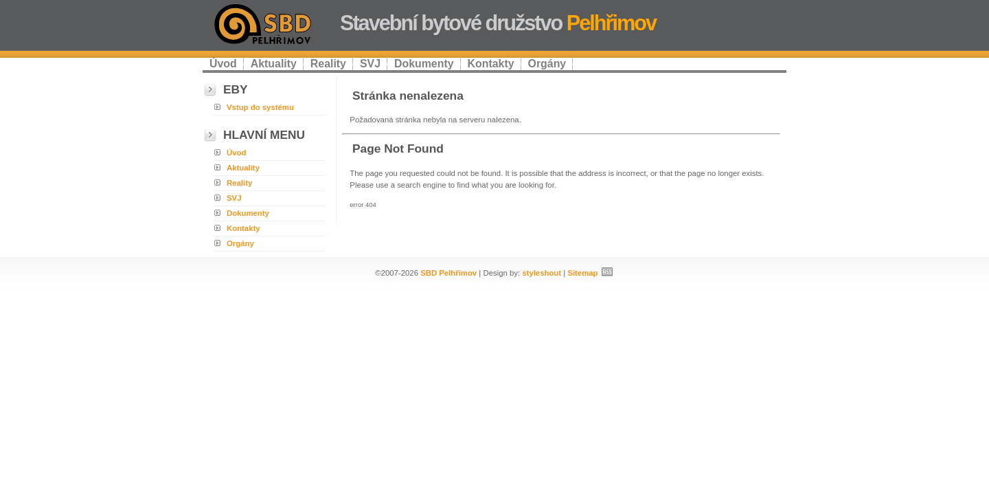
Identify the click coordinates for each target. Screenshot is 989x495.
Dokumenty (424, 63)
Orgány (547, 63)
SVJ (370, 63)
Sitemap (582, 273)
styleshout (541, 273)
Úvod (223, 63)
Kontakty (491, 63)
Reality (328, 63)
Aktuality (274, 63)
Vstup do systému (260, 107)
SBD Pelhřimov (448, 273)
